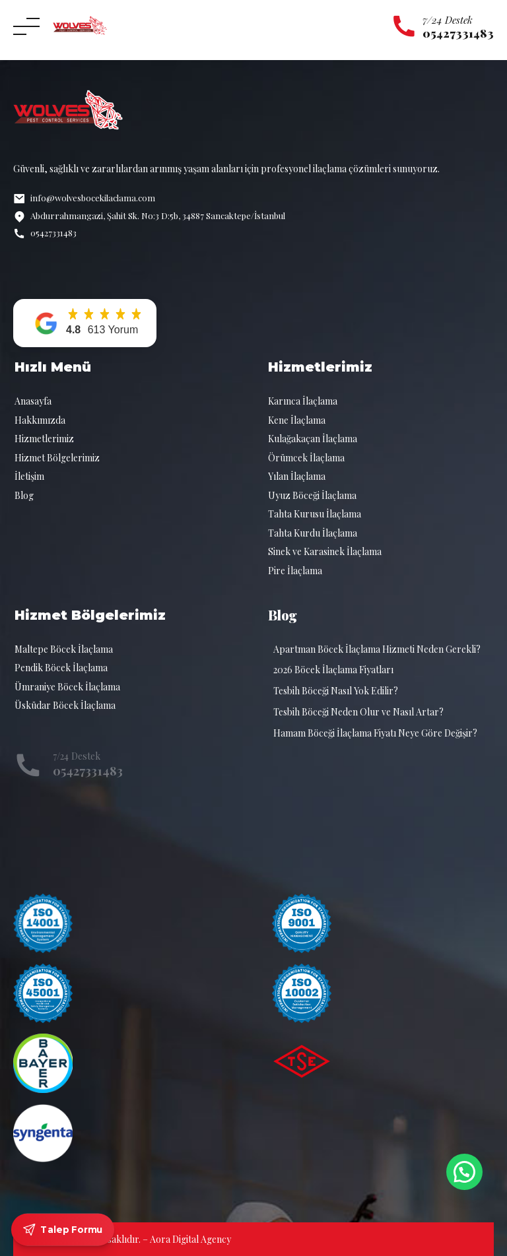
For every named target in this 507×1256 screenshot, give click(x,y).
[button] (84, 323)
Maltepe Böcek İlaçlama (64, 649)
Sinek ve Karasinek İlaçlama (325, 551)
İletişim (29, 476)
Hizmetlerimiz (44, 438)
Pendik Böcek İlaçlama (61, 667)
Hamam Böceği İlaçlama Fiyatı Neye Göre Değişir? (375, 733)
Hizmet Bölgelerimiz (57, 457)
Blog (24, 495)
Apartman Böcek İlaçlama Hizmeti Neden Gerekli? (377, 649)
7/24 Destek (447, 19)
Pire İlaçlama (295, 570)
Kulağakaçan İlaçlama (312, 438)
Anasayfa (33, 401)
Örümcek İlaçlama (306, 457)
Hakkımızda (40, 420)
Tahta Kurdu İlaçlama (312, 533)
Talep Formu (63, 1229)
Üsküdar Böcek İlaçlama (65, 705)
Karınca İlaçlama (302, 401)
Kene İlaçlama (296, 420)
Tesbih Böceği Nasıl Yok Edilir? (335, 690)
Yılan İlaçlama (296, 476)
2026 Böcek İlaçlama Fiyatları (333, 669)
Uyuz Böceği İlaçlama (312, 495)
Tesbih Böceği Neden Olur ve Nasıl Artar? (358, 712)
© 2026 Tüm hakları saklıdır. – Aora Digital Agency (127, 1239)
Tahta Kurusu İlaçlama (314, 514)
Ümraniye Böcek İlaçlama (67, 686)
